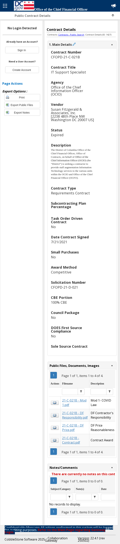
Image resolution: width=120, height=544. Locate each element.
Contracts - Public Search (71, 34)
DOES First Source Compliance (66, 330)
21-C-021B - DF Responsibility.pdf (75, 415)
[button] (81, 391)
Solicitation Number (68, 283)
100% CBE (59, 302)
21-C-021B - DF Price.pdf (73, 427)
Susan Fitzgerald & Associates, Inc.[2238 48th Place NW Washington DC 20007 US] (72, 114)
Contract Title (63, 68)
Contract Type (63, 188)
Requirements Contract (70, 193)
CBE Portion (61, 298)
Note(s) (80, 489)
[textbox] (70, 391)
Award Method (64, 268)
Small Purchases (65, 252)
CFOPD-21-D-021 (64, 287)
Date (103, 489)
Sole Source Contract (69, 347)
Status (56, 130)
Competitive (61, 272)
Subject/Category (61, 489)
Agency (57, 83)
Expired (57, 135)
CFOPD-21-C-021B (65, 57)
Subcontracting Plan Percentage (68, 205)
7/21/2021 (59, 242)
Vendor (57, 105)
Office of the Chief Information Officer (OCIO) (67, 91)
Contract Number (66, 52)
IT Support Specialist (68, 72)
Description (61, 145)
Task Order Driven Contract (67, 220)
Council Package (65, 313)
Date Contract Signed (70, 237)
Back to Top (113, 15)
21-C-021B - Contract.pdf (71, 440)
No (53, 227)
